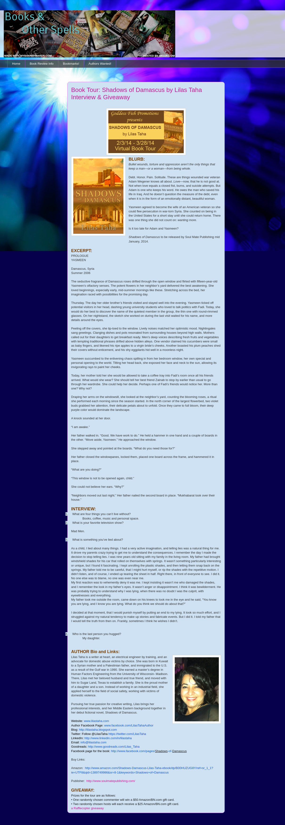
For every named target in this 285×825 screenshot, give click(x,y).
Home (16, 63)
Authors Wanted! (100, 63)
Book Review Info (41, 63)
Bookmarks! (71, 63)
